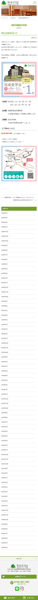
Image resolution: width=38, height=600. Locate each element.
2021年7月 (4, 478)
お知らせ (13, 17)
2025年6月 (4, 259)
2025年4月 (4, 269)
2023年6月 (4, 371)
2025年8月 (4, 250)
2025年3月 (4, 273)
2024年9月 (4, 301)
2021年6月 (4, 482)
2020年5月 (4, 543)
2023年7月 (4, 366)
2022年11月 (4, 403)
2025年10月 (4, 241)
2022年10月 (4, 408)
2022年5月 (4, 431)
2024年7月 (4, 310)
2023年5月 (4, 375)
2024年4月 (4, 324)
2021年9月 (4, 468)
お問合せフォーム (20, 576)
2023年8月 (4, 361)
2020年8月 (4, 529)
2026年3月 (4, 217)
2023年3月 (4, 385)
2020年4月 (4, 547)
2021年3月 (4, 496)
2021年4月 (4, 491)
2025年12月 (4, 231)
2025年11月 (4, 236)
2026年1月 (4, 227)
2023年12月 (4, 343)
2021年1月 (4, 505)
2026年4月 (4, 213)
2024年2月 (4, 334)
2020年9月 (4, 524)
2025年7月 (4, 255)
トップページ (4, 17)
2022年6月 (4, 426)
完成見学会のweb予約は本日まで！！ (24, 200)
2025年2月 (4, 278)
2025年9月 (4, 245)
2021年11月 (4, 459)
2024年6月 (4, 315)
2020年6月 (4, 538)
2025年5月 (4, 264)
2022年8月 (4, 417)
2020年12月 (4, 510)
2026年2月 (4, 222)
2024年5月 (4, 320)
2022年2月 (4, 445)
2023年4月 (4, 380)
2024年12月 (4, 287)
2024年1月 (4, 338)
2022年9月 (4, 412)
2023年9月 (4, 357)
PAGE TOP (19, 558)
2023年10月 (4, 352)
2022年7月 (4, 422)
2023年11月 (4, 347)
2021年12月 (4, 454)
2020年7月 (4, 533)
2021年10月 (4, 464)
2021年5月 (4, 487)
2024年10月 (4, 296)
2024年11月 (4, 292)
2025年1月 (4, 282)
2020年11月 (4, 515)
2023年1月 (4, 394)
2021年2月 (4, 501)
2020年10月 (4, 519)
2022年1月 (4, 450)
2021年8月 (4, 473)
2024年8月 (4, 306)
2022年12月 (4, 399)
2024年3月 (4, 329)
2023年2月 (4, 389)
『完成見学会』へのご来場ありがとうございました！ (19, 197)
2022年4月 (4, 436)
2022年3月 (4, 440)
